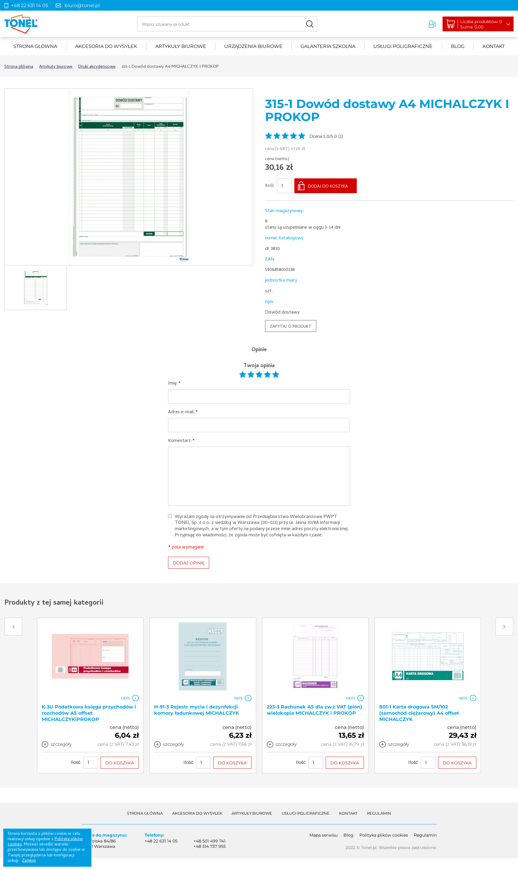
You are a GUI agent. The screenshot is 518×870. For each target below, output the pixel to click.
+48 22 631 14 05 (29, 5)
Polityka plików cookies (383, 835)
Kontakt (494, 46)
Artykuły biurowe (180, 46)
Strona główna (35, 46)
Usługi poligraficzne (403, 46)
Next (504, 626)
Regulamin (379, 813)
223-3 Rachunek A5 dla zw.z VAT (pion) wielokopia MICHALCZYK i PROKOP (314, 710)
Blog (457, 46)
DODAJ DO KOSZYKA (328, 186)
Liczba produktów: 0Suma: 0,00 (481, 24)
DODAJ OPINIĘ (188, 563)
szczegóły (61, 744)
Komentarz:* (181, 441)
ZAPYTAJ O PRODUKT (291, 327)
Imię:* (174, 384)
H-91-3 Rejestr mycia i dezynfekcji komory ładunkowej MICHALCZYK (196, 710)
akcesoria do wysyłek (106, 46)
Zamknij (29, 861)
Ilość (269, 186)
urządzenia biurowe (253, 46)
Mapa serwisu (323, 835)
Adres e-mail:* (183, 412)
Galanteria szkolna (328, 46)
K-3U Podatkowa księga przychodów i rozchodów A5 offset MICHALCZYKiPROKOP (89, 713)
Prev (13, 626)
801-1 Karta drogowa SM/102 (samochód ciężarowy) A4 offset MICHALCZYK (419, 713)
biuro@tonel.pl (82, 5)
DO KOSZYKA (119, 762)
